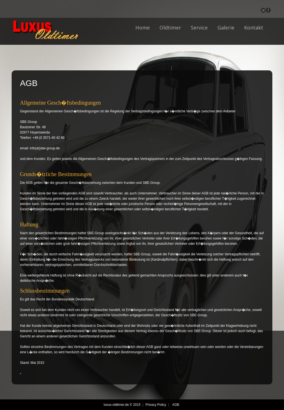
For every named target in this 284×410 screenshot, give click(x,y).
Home (142, 27)
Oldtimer (170, 27)
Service (199, 27)
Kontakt (253, 27)
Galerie (225, 27)
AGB (175, 405)
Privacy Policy (155, 405)
